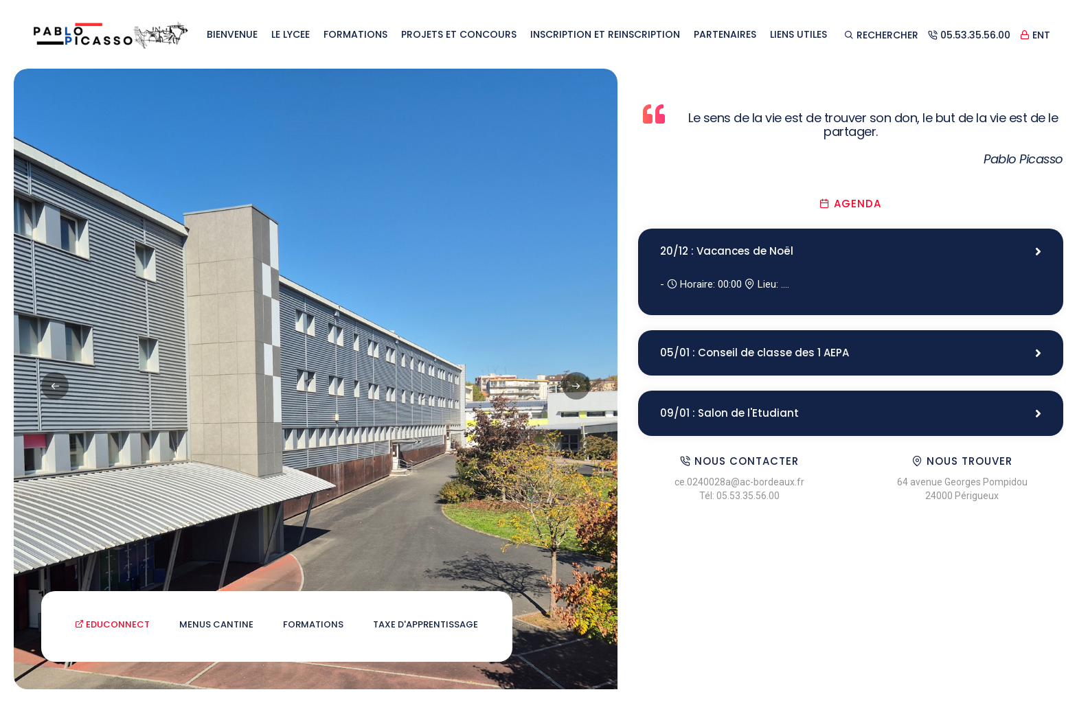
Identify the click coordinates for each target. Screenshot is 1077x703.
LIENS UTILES (798, 34)
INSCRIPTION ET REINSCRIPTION (605, 34)
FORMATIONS (355, 34)
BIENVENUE (232, 34)
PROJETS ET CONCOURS (459, 34)
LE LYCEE (290, 34)
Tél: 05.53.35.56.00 (739, 495)
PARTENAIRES (725, 34)
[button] (576, 386)
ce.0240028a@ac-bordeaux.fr (739, 481)
